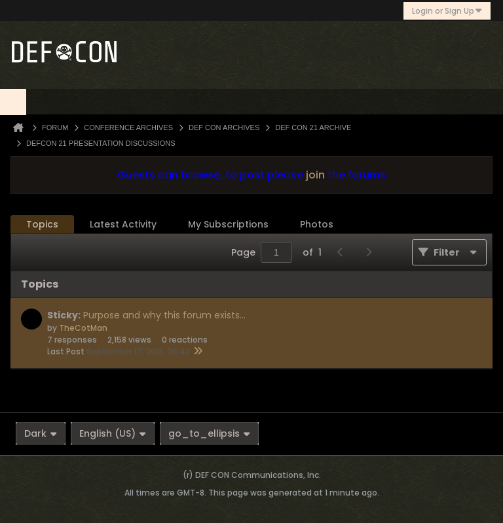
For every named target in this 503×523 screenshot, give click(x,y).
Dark (40, 433)
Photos (316, 224)
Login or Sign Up (447, 10)
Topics (42, 224)
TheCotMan (83, 327)
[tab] (42, 224)
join (315, 174)
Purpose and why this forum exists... (164, 315)
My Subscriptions (228, 224)
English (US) (112, 433)
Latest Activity (123, 224)
